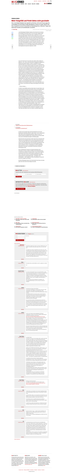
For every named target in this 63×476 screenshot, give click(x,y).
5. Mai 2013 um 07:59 (21, 337)
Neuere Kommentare (17, 243)
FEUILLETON (33, 3)
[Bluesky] (12, 36)
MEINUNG (37, 3)
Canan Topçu (15, 29)
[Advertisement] (32, 11)
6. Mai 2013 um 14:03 (21, 411)
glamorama (22, 244)
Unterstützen (44, 1)
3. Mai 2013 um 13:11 (21, 263)
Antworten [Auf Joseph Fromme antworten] (22, 284)
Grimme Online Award (31, 185)
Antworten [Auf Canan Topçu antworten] (22, 376)
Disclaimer (43, 469)
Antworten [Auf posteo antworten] (22, 309)
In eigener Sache (21, 469)
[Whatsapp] (12, 38)
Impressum (39, 469)
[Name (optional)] (41, 174)
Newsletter (35, 1)
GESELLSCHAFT (17, 3)
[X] (12, 34)
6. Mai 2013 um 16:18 (21, 422)
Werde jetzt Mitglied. (31, 186)
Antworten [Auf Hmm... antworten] (22, 267)
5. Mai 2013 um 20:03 (21, 391)
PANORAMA (22, 3)
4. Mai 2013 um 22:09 (21, 313)
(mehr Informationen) (25, 170)
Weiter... (44, 465)
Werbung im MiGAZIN (26, 469)
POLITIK (13, 3)
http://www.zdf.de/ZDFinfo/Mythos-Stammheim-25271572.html (35, 316)
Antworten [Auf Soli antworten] (22, 418)
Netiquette (29, 233)
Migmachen (39, 1)
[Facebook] (12, 32)
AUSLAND (29, 3)
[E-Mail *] (20, 174)
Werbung (48, 1)
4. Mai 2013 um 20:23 (21, 288)
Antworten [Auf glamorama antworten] (22, 259)
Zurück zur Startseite (20, 166)
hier (17, 465)
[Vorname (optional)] (31, 174)
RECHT (26, 3)
